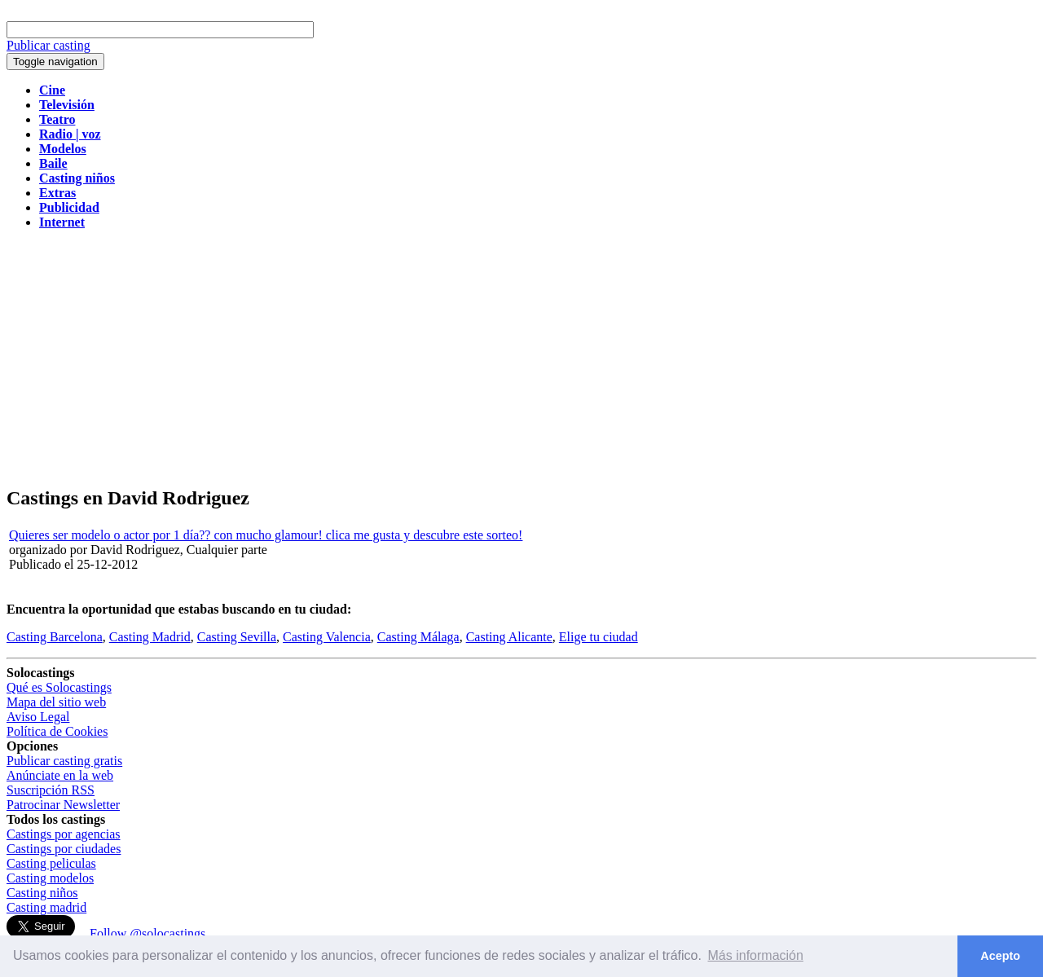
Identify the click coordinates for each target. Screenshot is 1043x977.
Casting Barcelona (55, 637)
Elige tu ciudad (598, 637)
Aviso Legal (38, 717)
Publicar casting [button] (48, 45)
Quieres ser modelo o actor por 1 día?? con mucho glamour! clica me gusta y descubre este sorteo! (265, 535)
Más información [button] (755, 955)
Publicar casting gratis (64, 761)
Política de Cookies (57, 731)
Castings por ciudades (64, 849)
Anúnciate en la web (60, 775)
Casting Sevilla (236, 637)
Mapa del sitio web (56, 702)
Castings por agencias (64, 834)
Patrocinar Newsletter (63, 805)
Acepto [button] (1000, 955)
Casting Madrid (150, 637)
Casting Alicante (509, 637)
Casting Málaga (418, 637)
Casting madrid (46, 907)
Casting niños (42, 893)
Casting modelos (50, 878)
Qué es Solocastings (59, 687)
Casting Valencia (327, 637)
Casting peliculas (51, 863)
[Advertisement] (521, 357)
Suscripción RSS (51, 790)
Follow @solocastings (147, 933)
